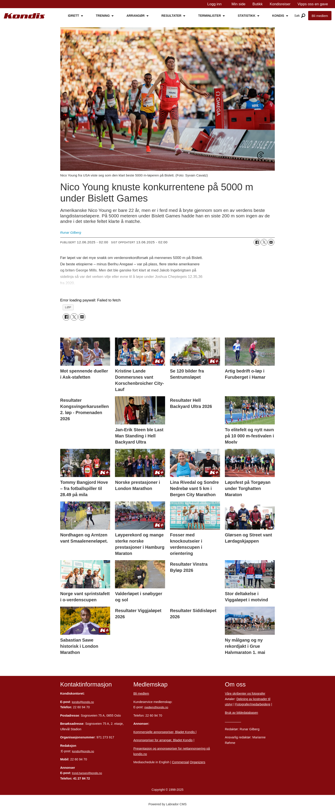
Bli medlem (320, 16)
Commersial (180, 762)
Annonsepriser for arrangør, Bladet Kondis (163, 740)
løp (68, 307)
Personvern (233, 721)
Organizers (197, 762)
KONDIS (278, 15)
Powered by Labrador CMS (167, 804)
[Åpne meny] (303, 16)
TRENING (103, 15)
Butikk (258, 4)
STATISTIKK (246, 15)
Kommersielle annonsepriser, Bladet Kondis (164, 732)
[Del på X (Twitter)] (264, 242)
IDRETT (73, 15)
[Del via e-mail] (271, 242)
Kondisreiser (280, 4)
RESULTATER (171, 15)
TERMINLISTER (209, 15)
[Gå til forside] (24, 16)
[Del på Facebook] (257, 242)
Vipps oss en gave (312, 4)
